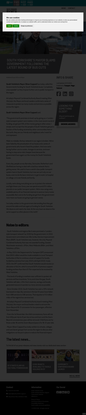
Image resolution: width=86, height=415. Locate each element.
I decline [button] (16, 26)
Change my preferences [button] (27, 26)
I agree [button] (9, 26)
